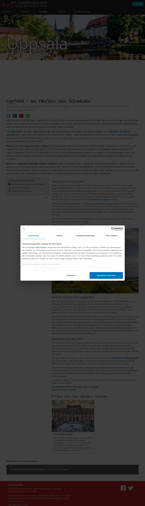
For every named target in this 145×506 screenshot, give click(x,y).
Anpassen (72, 275)
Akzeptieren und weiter (106, 275)
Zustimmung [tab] (33, 236)
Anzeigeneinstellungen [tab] (85, 236)
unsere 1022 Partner (38, 247)
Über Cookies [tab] (111, 236)
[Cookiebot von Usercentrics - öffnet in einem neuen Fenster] (113, 229)
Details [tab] (59, 236)
